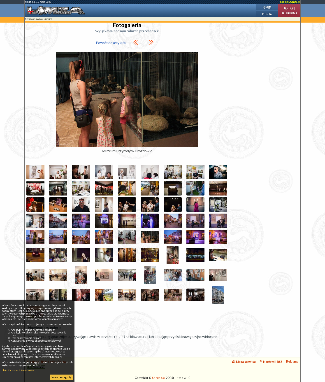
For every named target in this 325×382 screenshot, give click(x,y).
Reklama (292, 361)
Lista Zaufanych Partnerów (18, 370)
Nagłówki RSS (271, 361)
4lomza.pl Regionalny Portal (47, 364)
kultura (48, 18)
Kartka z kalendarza (289, 10)
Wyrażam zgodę (61, 377)
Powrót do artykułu (111, 42)
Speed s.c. (158, 378)
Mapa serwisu (244, 361)
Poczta (267, 13)
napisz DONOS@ (290, 1)
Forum (266, 7)
